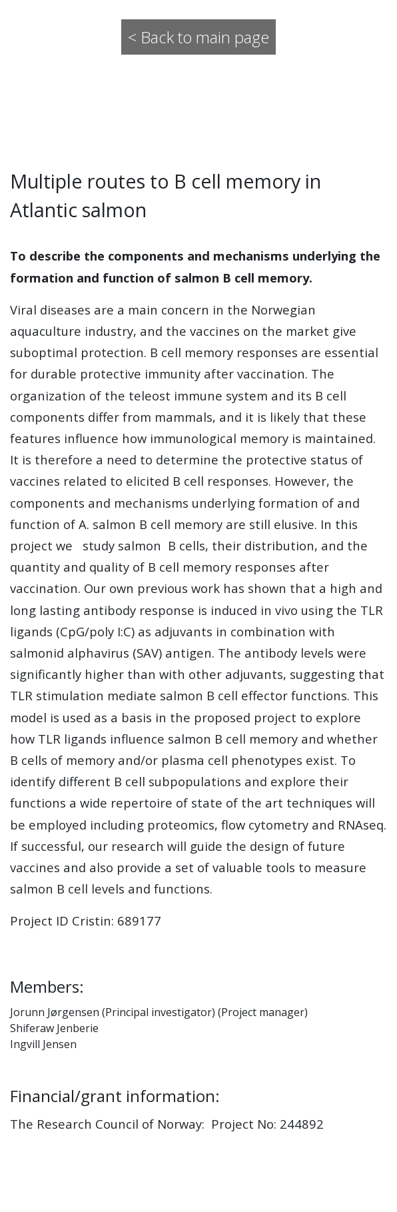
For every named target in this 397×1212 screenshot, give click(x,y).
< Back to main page (198, 37)
